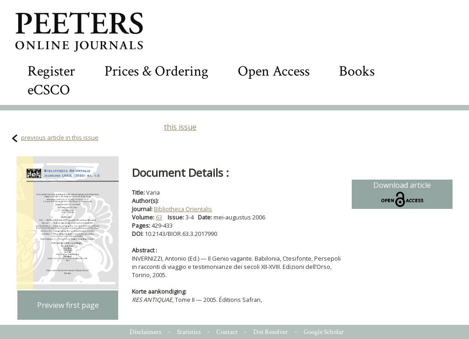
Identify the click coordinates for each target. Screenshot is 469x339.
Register (51, 71)
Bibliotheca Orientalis (183, 209)
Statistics (189, 332)
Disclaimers (145, 332)
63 (159, 217)
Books (357, 71)
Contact (227, 332)
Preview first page (68, 305)
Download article (402, 194)
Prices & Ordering (156, 71)
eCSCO (48, 90)
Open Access (274, 71)
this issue (180, 127)
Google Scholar (324, 332)
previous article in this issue (59, 137)
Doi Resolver (270, 332)
